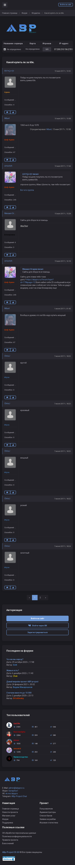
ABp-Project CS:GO (11, 852)
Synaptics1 (13, 791)
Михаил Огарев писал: (33, 269)
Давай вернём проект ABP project (22, 681)
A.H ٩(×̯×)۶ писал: (30, 174)
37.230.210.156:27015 (64, 49)
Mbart (7, 118)
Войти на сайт (65, 5)
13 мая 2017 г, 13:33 (63, 71)
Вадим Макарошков (22, 687)
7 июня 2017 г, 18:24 (62, 546)
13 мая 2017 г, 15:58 (63, 118)
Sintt (15, 665)
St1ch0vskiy (18, 698)
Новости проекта (10, 812)
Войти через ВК (37, 625)
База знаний (8, 843)
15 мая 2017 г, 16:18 (63, 261)
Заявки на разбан (48, 819)
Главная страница (9, 13)
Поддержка (7, 823)
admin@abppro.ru (16, 788)
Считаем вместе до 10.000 (18, 693)
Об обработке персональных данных (19, 833)
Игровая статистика (49, 823)
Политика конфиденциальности (17, 836)
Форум (24, 13)
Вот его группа (27, 190)
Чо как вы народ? (14, 659)
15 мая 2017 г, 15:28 (63, 214)
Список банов (46, 816)
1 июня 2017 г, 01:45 (62, 309)
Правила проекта (10, 840)
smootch (8, 166)
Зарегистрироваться (37, 632)
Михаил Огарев (11, 213)
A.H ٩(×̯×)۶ (9, 71)
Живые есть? (12, 670)
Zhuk (15, 676)
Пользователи (46, 809)
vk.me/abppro (11, 793)
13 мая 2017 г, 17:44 (63, 166)
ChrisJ (7, 356)
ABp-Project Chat (19, 796)
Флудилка (36, 13)
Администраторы (48, 812)
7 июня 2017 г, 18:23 (62, 356)
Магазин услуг (8, 816)
